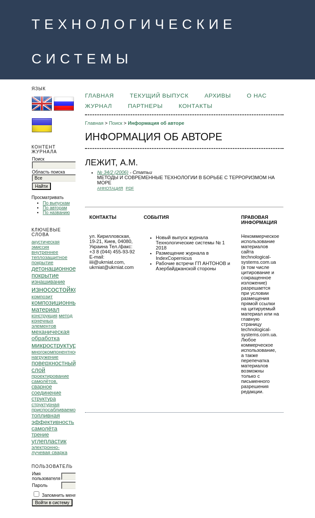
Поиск (115, 123)
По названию (56, 212)
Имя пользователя (46, 476)
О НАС (257, 95)
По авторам (55, 207)
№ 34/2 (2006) (112, 172)
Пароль (39, 485)
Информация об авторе (156, 123)
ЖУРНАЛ (98, 106)
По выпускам (56, 203)
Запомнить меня (59, 495)
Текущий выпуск (159, 95)
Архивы (218, 95)
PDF (130, 188)
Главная (99, 95)
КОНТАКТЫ (195, 106)
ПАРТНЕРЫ (145, 106)
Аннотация (110, 188)
